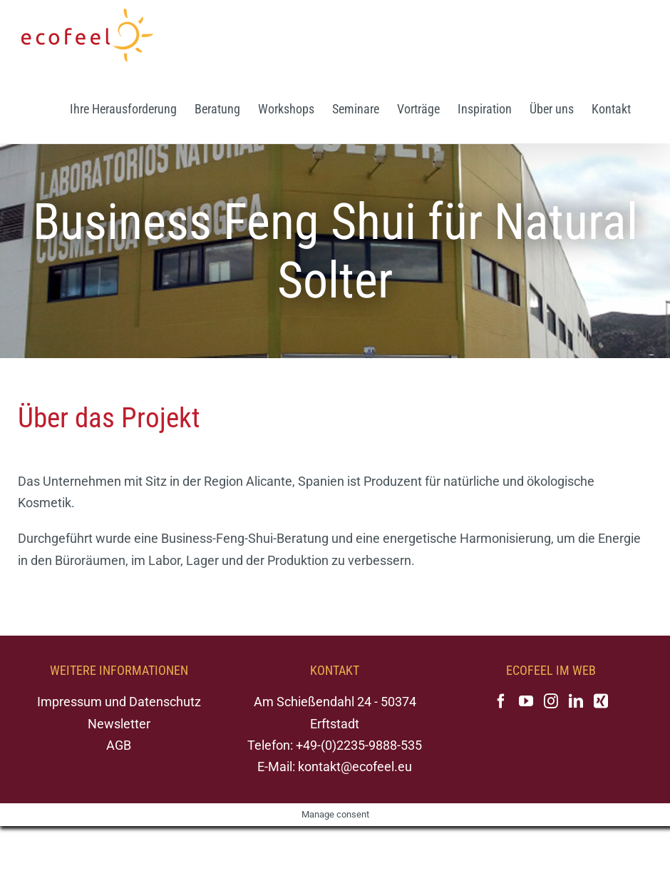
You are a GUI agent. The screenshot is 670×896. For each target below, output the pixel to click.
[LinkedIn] (576, 701)
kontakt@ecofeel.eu (355, 766)
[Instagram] (551, 701)
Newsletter (119, 723)
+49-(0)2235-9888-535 (359, 745)
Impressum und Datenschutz (119, 701)
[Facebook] (501, 701)
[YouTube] (526, 701)
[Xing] (601, 701)
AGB (118, 745)
